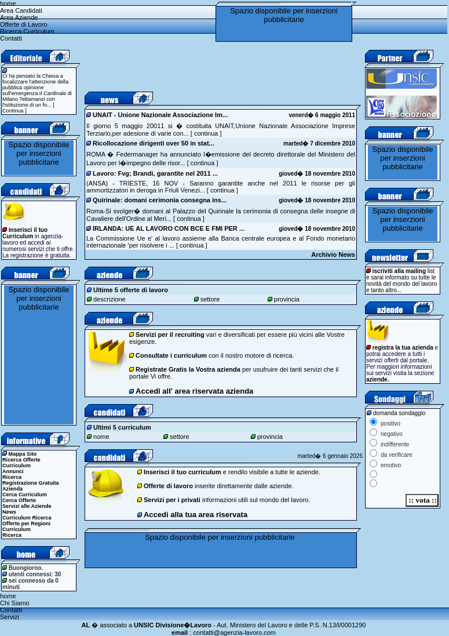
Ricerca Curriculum (27, 31)
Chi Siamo (15, 602)
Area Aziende (19, 17)
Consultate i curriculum (171, 355)
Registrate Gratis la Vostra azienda (188, 369)
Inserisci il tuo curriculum (182, 471)
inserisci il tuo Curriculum (25, 233)
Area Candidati (21, 10)
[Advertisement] (220, 67)
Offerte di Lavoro (24, 24)
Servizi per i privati (172, 499)
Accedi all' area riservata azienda (194, 391)
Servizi (9, 616)
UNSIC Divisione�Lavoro (172, 625)
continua (205, 133)
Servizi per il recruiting (170, 334)
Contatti (11, 38)
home (8, 3)
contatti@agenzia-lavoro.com (234, 632)
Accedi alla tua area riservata (195, 514)
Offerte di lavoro (168, 485)
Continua (13, 111)
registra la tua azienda (403, 347)
